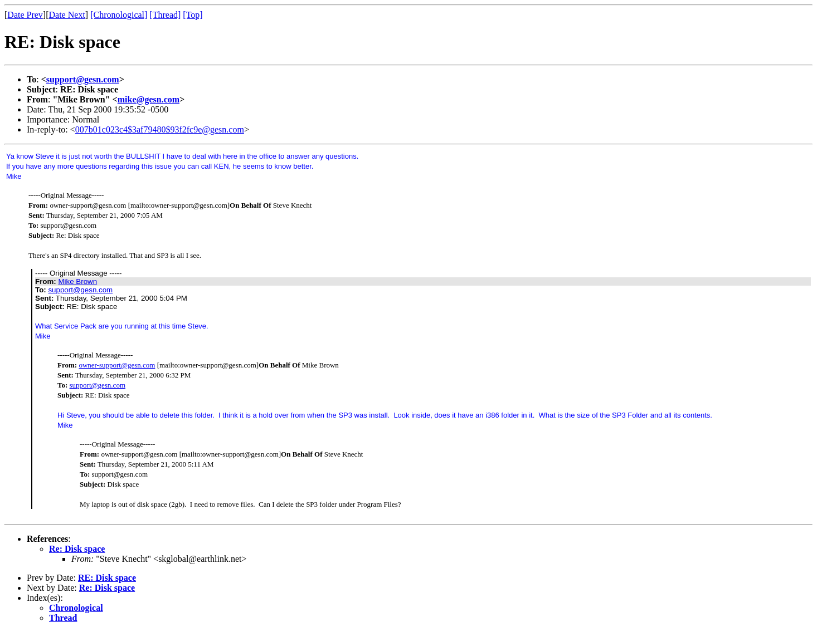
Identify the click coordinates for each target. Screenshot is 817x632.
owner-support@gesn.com (117, 365)
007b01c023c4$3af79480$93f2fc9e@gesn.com (159, 129)
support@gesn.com (82, 79)
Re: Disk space (77, 548)
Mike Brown (77, 281)
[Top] (192, 14)
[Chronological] (118, 14)
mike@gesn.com (148, 99)
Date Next (67, 14)
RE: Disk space (107, 577)
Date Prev (25, 14)
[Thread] (165, 14)
